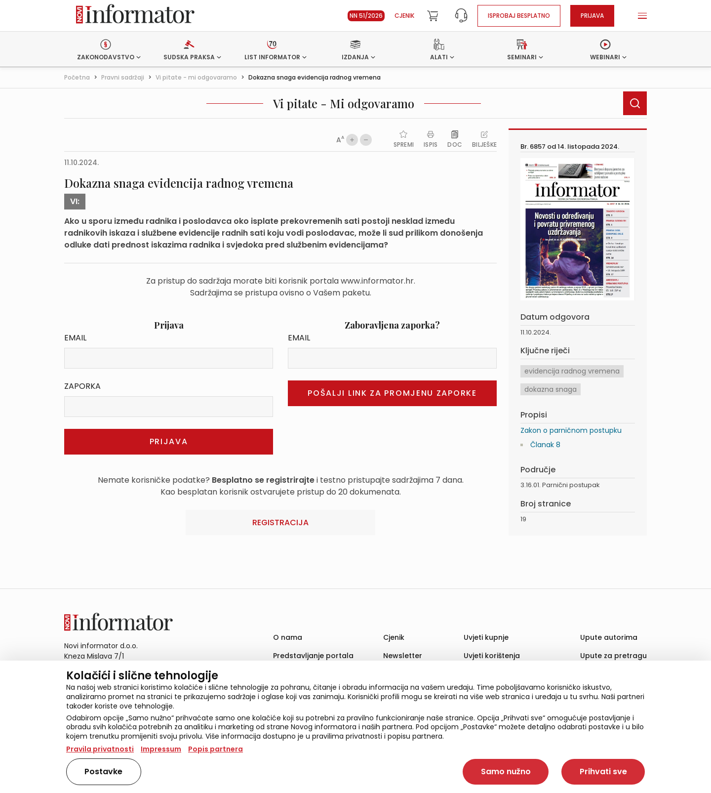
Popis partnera (215, 749)
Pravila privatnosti (100, 749)
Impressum (161, 749)
